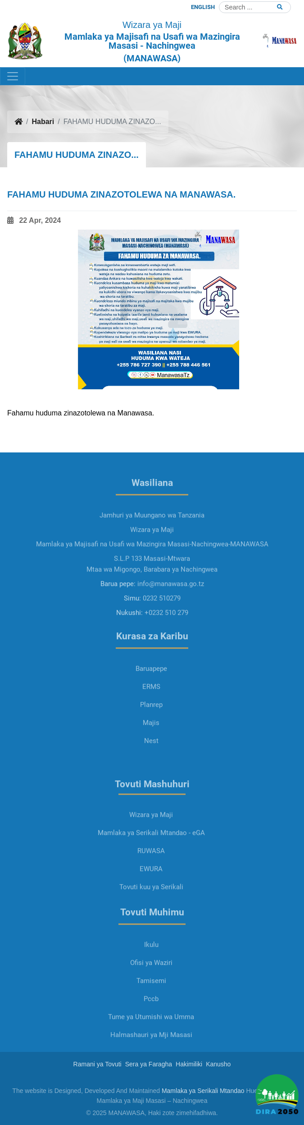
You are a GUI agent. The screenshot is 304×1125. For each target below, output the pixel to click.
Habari (43, 121)
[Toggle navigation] (12, 76)
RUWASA (151, 878)
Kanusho (218, 1064)
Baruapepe (151, 696)
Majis (151, 750)
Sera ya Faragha (148, 1064)
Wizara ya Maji (151, 842)
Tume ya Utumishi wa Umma (151, 1044)
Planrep (151, 732)
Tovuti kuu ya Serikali (151, 914)
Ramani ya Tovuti (97, 1064)
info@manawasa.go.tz (170, 611)
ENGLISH (203, 7)
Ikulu (151, 972)
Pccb (151, 1026)
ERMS (151, 714)
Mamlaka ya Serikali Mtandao (203, 1090)
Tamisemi (151, 1008)
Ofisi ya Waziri (151, 990)
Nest (151, 768)
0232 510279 (162, 625)
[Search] (255, 7)
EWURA (151, 896)
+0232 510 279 (166, 640)
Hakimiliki (189, 1064)
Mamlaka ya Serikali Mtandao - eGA (151, 860)
